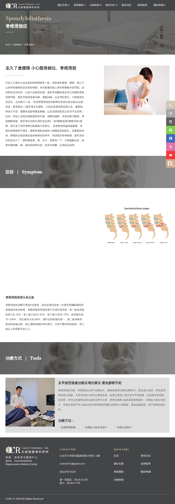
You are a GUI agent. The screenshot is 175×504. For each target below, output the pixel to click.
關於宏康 (62, 5)
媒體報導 (142, 5)
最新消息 (126, 5)
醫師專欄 (158, 5)
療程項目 (110, 5)
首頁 (7, 44)
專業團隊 (78, 5)
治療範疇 (94, 5)
